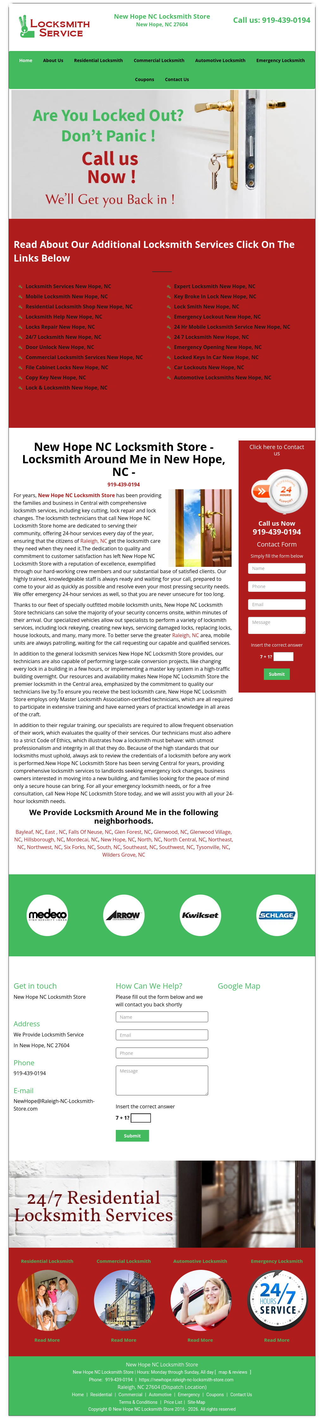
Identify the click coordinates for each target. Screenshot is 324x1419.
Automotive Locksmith (220, 60)
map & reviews (233, 1372)
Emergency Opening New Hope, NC (218, 347)
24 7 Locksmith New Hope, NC (211, 336)
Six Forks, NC (79, 847)
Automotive (160, 1394)
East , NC (55, 831)
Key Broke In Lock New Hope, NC (215, 296)
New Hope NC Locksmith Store (76, 495)
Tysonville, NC (212, 847)
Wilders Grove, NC (123, 854)
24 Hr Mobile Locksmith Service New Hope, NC (232, 326)
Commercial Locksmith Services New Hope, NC (84, 357)
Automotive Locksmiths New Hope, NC (222, 377)
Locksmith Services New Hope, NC (68, 286)
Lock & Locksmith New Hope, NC (67, 387)
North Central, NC (184, 839)
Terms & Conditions (138, 1402)
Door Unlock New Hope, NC (60, 347)
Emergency (189, 1394)
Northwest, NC (44, 847)
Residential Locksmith (98, 60)
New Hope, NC (118, 839)
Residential (101, 1394)
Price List (173, 1402)
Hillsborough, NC (44, 839)
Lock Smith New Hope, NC (206, 306)
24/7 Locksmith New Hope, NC (63, 336)
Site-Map (196, 1402)
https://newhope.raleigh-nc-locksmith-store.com (186, 1379)
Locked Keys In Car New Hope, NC (216, 357)
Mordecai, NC (82, 839)
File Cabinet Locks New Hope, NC (67, 367)
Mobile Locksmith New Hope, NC (67, 296)
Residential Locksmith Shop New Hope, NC (79, 306)
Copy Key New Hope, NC (56, 377)
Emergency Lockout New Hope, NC (217, 316)
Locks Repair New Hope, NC (60, 326)
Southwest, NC (176, 847)
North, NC (149, 839)
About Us (53, 60)
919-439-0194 (286, 20)
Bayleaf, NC (29, 831)
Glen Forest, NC (133, 831)
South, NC (109, 847)
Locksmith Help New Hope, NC (64, 316)
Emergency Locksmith (280, 60)
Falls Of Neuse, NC (90, 831)
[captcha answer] (283, 656)
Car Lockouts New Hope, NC (209, 367)
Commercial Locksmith (159, 60)
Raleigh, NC (93, 540)
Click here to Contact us (276, 450)
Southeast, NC (139, 847)
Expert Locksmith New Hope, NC (214, 286)
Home (25, 60)
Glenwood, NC (170, 831)
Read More (47, 1340)
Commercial (130, 1394)
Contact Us (177, 79)
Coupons (144, 79)
